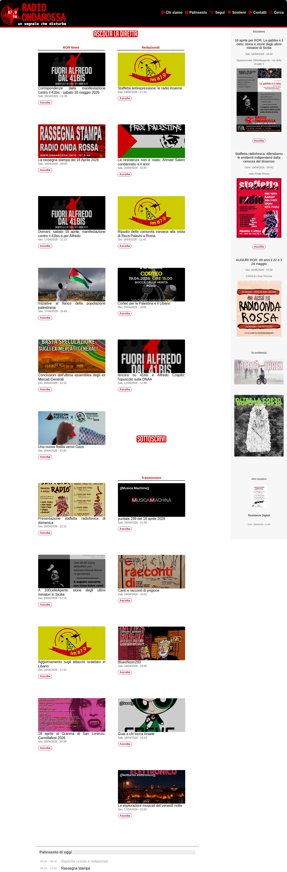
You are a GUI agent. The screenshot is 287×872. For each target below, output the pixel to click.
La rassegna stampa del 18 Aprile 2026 (68, 160)
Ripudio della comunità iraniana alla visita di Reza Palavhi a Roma (151, 234)
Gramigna (129, 560)
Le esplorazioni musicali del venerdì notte (150, 805)
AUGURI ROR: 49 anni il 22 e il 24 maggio (259, 262)
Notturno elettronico (137, 775)
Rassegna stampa (75, 868)
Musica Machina (134, 488)
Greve (126, 703)
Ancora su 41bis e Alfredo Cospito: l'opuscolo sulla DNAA (151, 377)
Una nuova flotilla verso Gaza (61, 447)
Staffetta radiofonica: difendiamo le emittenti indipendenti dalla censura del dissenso (259, 157)
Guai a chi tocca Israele (136, 734)
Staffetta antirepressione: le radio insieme (150, 88)
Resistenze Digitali (259, 515)
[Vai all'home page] (33, 24)
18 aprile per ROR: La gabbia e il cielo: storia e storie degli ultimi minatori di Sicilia (259, 44)
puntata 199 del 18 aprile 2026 (141, 519)
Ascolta (45, 102)
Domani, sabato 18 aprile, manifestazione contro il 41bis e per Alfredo (71, 234)
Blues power (131, 631)
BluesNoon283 (129, 662)
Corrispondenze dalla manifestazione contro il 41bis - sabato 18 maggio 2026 (71, 90)
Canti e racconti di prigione (138, 590)
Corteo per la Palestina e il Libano (144, 303)
